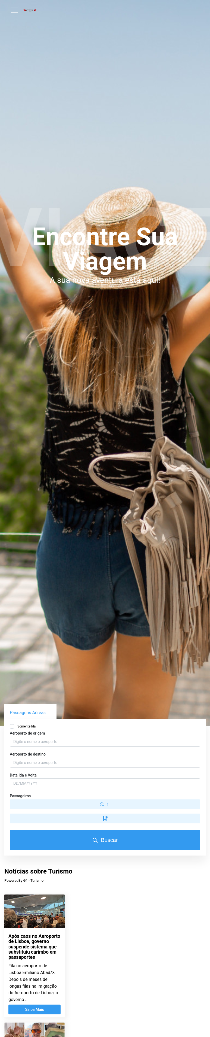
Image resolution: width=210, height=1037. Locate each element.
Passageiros (20, 796)
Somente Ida (26, 726)
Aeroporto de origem (27, 733)
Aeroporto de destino (28, 754)
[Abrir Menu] (14, 10)
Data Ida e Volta (23, 775)
